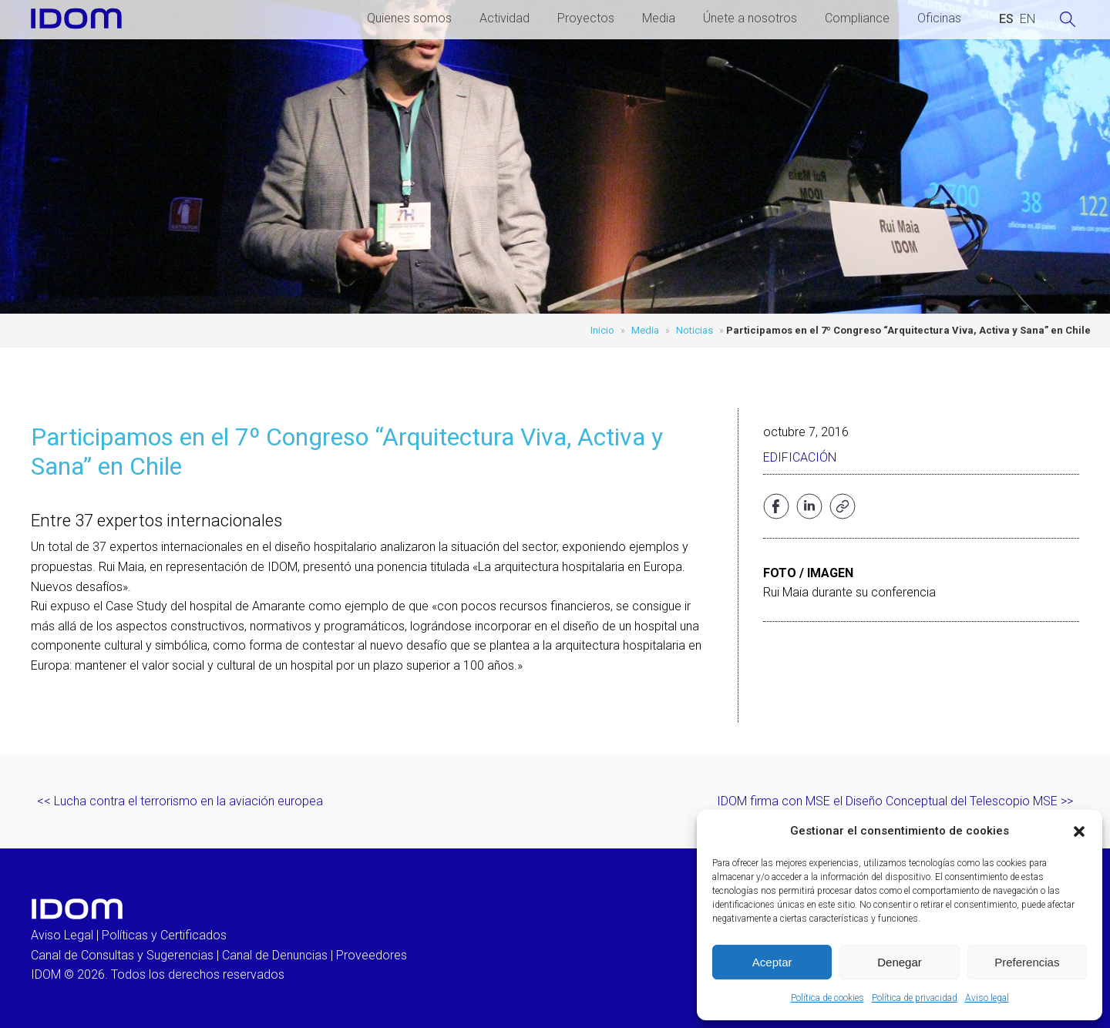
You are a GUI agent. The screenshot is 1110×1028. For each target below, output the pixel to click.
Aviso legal (987, 998)
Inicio (602, 330)
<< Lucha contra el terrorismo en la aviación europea (180, 801)
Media (658, 18)
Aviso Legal (62, 935)
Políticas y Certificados (164, 935)
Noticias (694, 330)
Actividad (504, 18)
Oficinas (939, 18)
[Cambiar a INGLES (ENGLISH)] (1027, 19)
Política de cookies (827, 998)
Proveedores (371, 955)
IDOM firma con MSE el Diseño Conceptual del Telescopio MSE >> (895, 801)
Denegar (899, 962)
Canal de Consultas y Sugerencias (122, 955)
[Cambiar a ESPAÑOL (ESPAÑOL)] (1006, 19)
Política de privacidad (914, 998)
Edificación (799, 457)
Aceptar (772, 962)
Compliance (857, 18)
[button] (1079, 831)
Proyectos (585, 18)
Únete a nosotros (750, 18)
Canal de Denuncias (275, 955)
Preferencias (1026, 962)
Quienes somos (409, 18)
